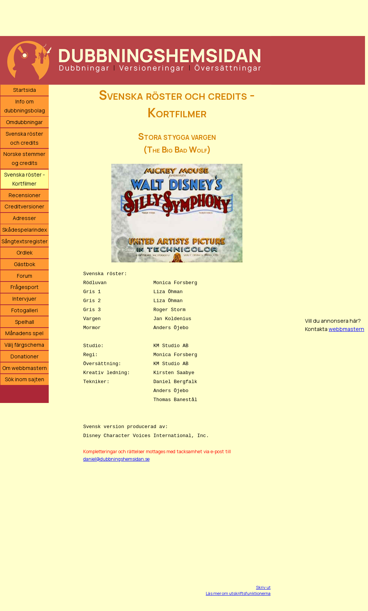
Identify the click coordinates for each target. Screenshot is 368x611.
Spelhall (24, 321)
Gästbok (24, 264)
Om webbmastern (24, 367)
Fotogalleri (24, 310)
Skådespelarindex (24, 229)
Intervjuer (24, 298)
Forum (24, 275)
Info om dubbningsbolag (24, 106)
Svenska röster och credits (24, 138)
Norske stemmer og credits (24, 158)
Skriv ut (263, 587)
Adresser (24, 218)
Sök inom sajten (24, 379)
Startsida (24, 89)
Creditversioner (24, 206)
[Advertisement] (182, 17)
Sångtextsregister (24, 241)
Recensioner (24, 195)
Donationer (24, 356)
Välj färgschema (24, 344)
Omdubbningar (24, 122)
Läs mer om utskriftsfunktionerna (238, 593)
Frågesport (24, 287)
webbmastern (346, 328)
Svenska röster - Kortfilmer (24, 179)
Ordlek (24, 252)
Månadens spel (24, 333)
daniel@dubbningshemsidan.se (116, 459)
